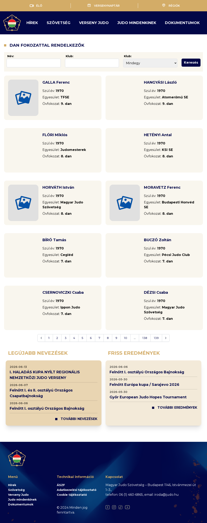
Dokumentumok (182, 23)
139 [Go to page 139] (156, 338)
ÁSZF (61, 485)
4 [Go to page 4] (74, 338)
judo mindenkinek (136, 23)
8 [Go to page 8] (108, 338)
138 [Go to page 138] (144, 338)
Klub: (69, 56)
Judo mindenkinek (22, 499)
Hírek (32, 23)
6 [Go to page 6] (91, 338)
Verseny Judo (18, 495)
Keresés (191, 62)
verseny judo (94, 23)
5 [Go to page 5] (82, 338)
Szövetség (58, 23)
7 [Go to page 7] (99, 338)
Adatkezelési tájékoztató (76, 490)
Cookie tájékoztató (72, 495)
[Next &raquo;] (166, 338)
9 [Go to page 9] (116, 338)
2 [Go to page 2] (57, 338)
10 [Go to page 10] (125, 338)
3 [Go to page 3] (66, 338)
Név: (10, 56)
